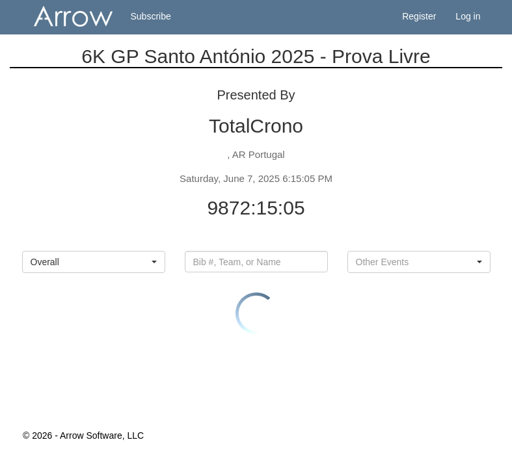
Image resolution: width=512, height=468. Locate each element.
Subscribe (151, 16)
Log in (467, 16)
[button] (93, 262)
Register (419, 16)
